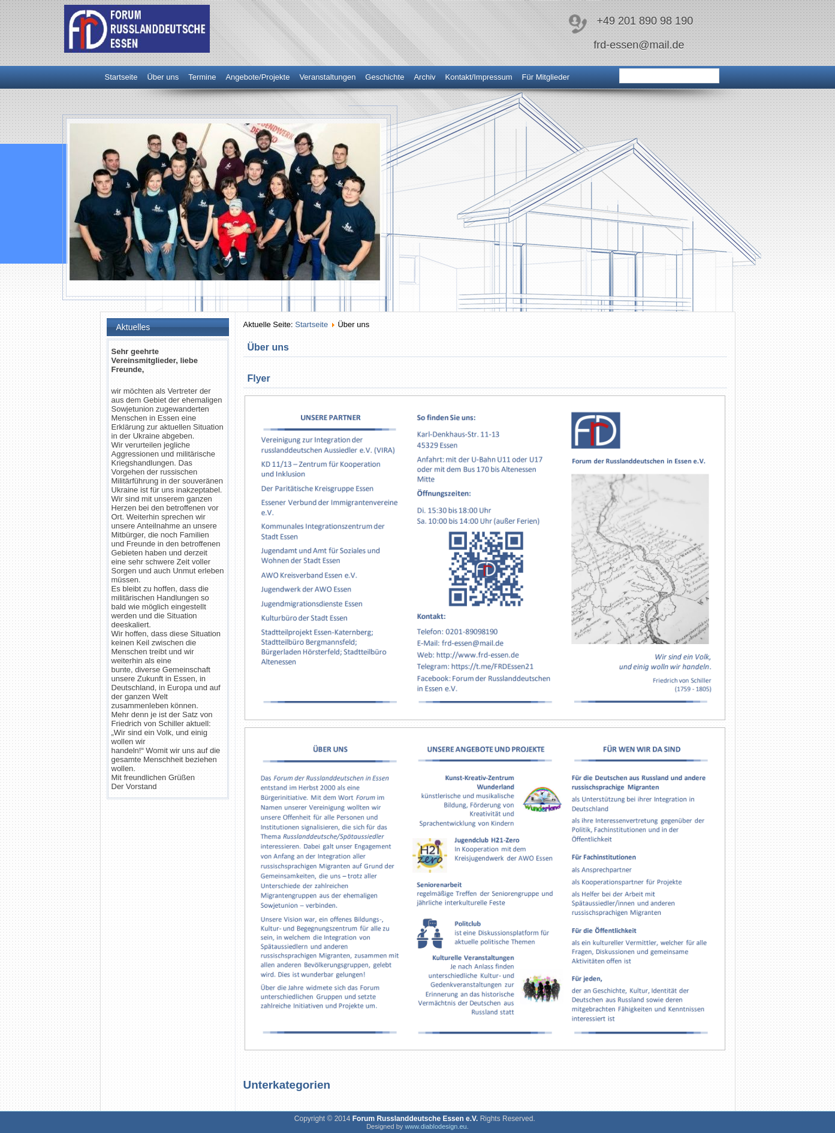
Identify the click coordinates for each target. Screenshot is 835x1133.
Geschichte (384, 76)
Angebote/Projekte (257, 76)
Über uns (163, 76)
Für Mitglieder (545, 76)
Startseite (121, 76)
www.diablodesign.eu (435, 1126)
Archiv (424, 76)
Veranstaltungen (327, 76)
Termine (202, 76)
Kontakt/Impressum (479, 76)
